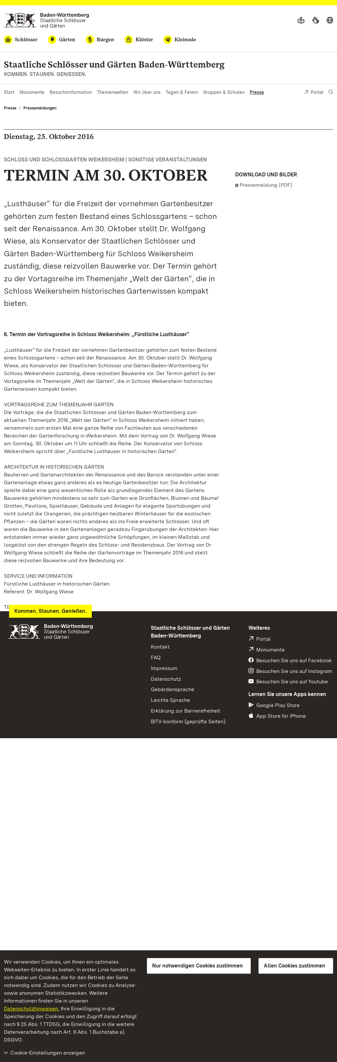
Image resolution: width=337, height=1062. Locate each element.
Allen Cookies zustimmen (294, 966)
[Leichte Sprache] (301, 20)
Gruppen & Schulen (224, 92)
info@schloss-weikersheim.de (48, 724)
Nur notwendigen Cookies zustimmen (197, 966)
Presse (257, 92)
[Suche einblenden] (331, 92)
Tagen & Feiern (182, 92)
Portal (313, 92)
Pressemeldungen (39, 108)
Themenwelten (112, 92)
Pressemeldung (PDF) (266, 185)
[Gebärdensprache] (315, 20)
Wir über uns (147, 92)
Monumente (31, 92)
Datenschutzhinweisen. (31, 1008)
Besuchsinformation (71, 92)
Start (9, 92)
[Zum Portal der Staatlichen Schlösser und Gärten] (46, 20)
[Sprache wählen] (330, 20)
